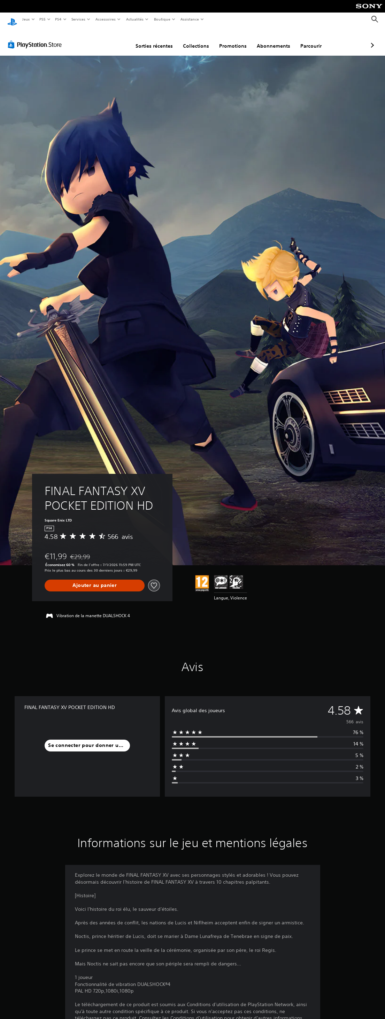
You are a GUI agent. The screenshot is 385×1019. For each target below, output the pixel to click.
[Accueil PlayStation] (12, 19)
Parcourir (274, 39)
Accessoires (105, 19)
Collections (159, 39)
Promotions (196, 39)
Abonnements (236, 39)
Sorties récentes (117, 39)
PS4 (58, 19)
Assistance (189, 19)
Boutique (162, 19)
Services (78, 19)
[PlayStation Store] (36, 37)
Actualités (135, 19)
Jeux (26, 19)
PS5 (42, 19)
